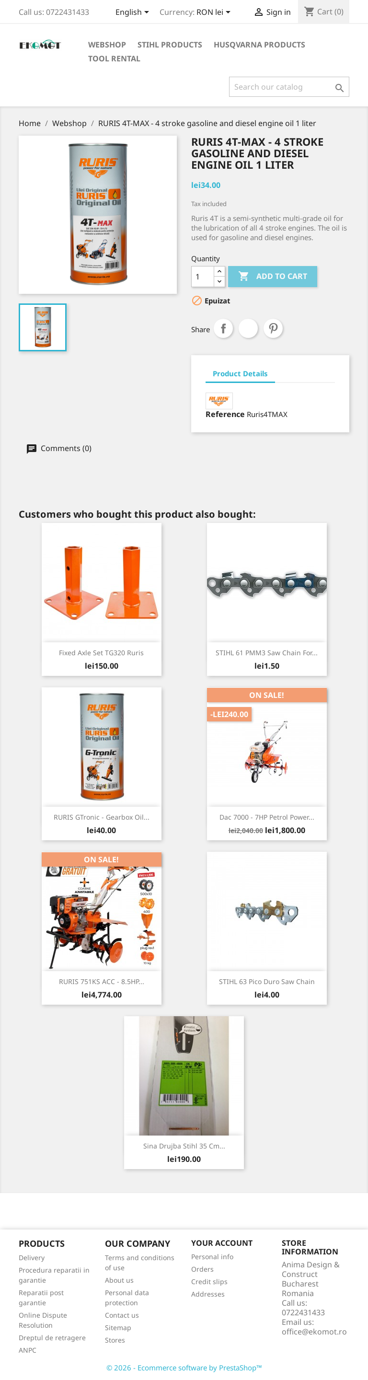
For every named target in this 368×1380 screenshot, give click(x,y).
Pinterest (273, 328)
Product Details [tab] (240, 373)
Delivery (32, 1257)
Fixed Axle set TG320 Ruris (101, 652)
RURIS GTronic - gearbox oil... (102, 817)
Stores (115, 1340)
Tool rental (114, 58)
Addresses (208, 1294)
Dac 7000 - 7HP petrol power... (266, 817)
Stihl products (170, 44)
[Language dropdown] (133, 13)
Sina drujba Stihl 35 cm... (184, 1145)
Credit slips (209, 1281)
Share (223, 328)
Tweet (248, 328)
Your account (222, 1243)
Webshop (107, 44)
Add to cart (272, 276)
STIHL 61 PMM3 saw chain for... (267, 652)
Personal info (212, 1256)
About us (119, 1280)
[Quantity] (202, 276)
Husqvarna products (259, 44)
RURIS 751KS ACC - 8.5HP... (101, 981)
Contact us (122, 1315)
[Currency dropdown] (215, 13)
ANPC (27, 1350)
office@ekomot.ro (314, 1331)
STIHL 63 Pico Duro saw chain (267, 981)
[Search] (289, 87)
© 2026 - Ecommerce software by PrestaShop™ (184, 1367)
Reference (225, 414)
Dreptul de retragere (52, 1337)
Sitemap (118, 1327)
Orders (202, 1269)
